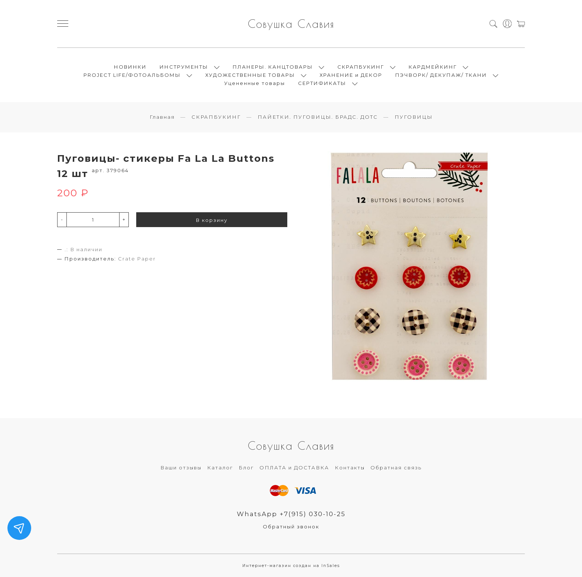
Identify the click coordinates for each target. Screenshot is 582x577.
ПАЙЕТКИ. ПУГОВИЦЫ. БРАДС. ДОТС (318, 117)
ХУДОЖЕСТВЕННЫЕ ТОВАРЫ (250, 75)
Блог (246, 468)
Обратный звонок (291, 527)
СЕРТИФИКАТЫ (322, 83)
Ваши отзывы (181, 468)
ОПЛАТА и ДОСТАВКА (294, 468)
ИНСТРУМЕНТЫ (184, 67)
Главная (162, 117)
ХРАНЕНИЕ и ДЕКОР (351, 75)
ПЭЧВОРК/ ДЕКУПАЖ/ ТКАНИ (441, 75)
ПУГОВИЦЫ (414, 117)
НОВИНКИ (130, 67)
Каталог (220, 468)
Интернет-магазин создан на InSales (291, 565)
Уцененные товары (254, 83)
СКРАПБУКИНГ (360, 67)
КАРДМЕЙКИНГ (433, 67)
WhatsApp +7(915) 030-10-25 (291, 514)
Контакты (350, 468)
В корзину (212, 220)
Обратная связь (396, 468)
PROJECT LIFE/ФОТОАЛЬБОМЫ (132, 75)
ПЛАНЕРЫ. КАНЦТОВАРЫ (273, 67)
